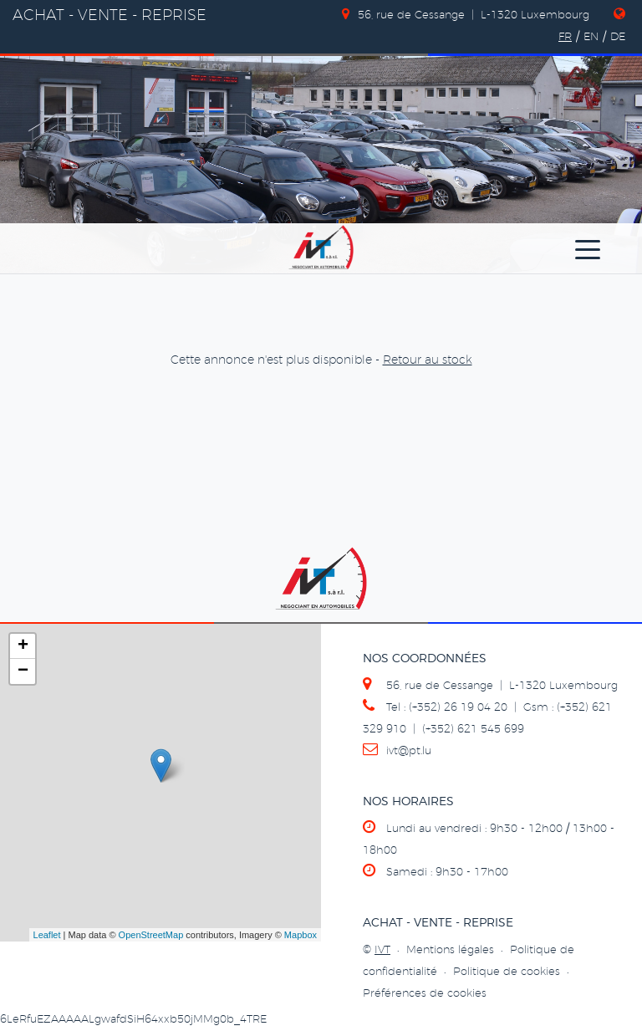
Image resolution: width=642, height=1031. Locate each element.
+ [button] (23, 646)
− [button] (23, 671)
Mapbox (300, 935)
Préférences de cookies (425, 993)
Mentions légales (450, 950)
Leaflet (47, 935)
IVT (382, 950)
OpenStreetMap (151, 935)
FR (565, 37)
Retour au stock (427, 360)
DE (617, 37)
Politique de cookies (506, 972)
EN (591, 37)
